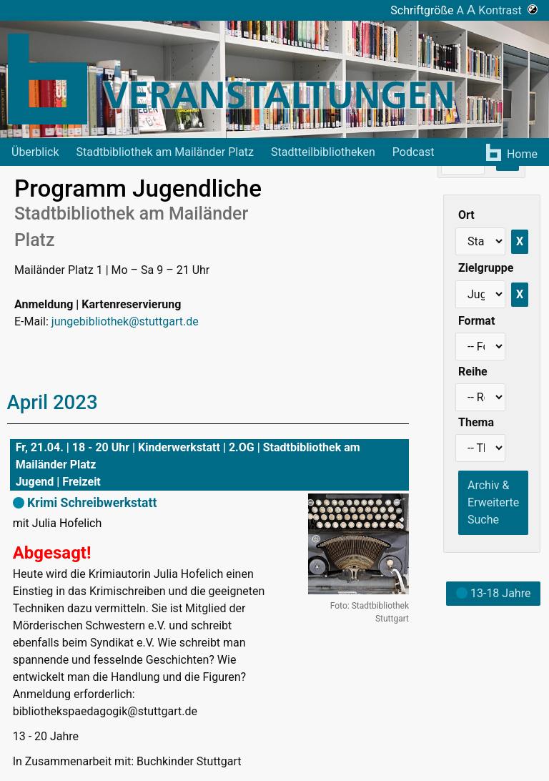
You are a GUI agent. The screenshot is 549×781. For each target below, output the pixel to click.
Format (476, 321)
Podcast (413, 152)
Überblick (35, 152)
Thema (476, 422)
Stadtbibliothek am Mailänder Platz (165, 152)
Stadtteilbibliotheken (323, 152)
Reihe (473, 371)
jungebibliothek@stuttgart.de (125, 321)
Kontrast (508, 10)
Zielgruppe (485, 268)
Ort (466, 215)
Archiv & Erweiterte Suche (493, 502)
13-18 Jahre (493, 593)
